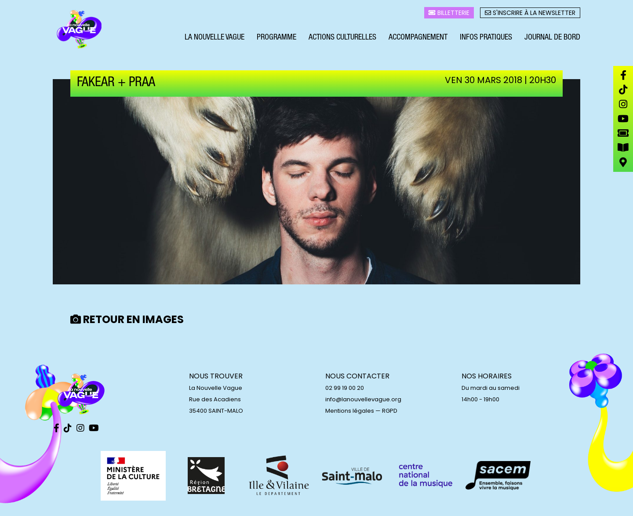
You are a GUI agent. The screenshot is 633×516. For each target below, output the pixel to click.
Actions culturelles (342, 39)
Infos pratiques (486, 39)
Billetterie (449, 13)
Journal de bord (552, 39)
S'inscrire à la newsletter (530, 13)
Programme (276, 39)
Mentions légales (349, 411)
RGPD (389, 411)
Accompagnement (418, 39)
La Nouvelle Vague (214, 39)
